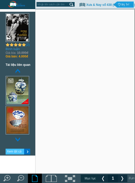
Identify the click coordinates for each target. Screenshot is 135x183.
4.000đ (17, 56)
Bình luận (13, 49)
